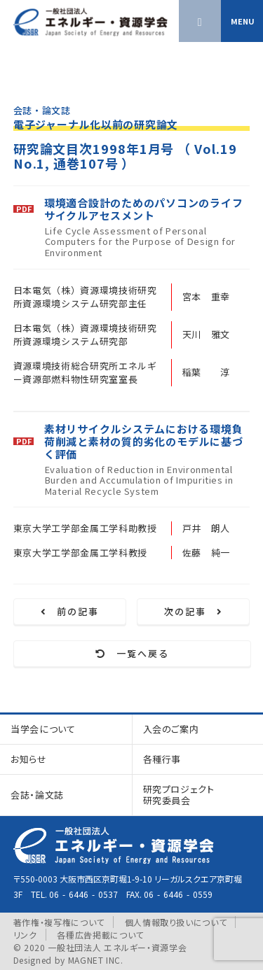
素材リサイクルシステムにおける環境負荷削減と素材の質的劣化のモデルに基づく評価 (143, 442)
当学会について (43, 729)
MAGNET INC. (95, 960)
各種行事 (162, 759)
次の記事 (193, 611)
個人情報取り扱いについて (176, 922)
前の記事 (70, 611)
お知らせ (29, 759)
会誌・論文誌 (37, 794)
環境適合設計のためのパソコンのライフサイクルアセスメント (143, 209)
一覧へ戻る (132, 653)
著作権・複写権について (58, 922)
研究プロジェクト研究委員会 (179, 794)
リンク (25, 935)
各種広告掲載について (100, 935)
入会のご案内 (171, 729)
